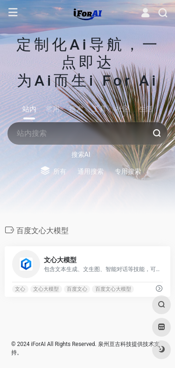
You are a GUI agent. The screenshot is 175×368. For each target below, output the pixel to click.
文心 (20, 289)
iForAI (38, 344)
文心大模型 (46, 289)
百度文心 (77, 289)
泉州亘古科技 (115, 344)
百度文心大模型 (113, 289)
